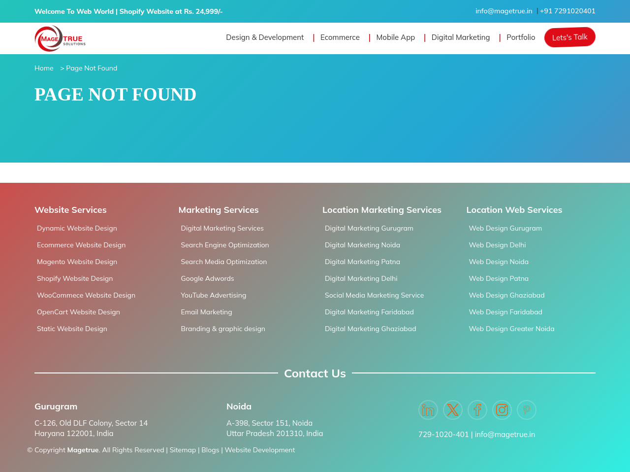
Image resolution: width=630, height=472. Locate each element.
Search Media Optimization (224, 261)
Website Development (260, 449)
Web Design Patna (499, 278)
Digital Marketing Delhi (361, 278)
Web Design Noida (499, 261)
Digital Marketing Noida (362, 244)
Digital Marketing (461, 37)
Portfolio (520, 37)
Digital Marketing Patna (362, 261)
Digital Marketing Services (222, 228)
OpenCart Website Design (78, 311)
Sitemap (183, 449)
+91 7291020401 (568, 10)
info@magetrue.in (504, 10)
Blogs (210, 449)
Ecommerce (340, 37)
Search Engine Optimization (225, 244)
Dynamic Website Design (77, 228)
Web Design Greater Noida (512, 328)
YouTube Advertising (214, 295)
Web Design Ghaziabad (507, 295)
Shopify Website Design (75, 278)
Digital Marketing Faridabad (369, 311)
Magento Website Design (77, 261)
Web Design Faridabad (505, 311)
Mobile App (395, 37)
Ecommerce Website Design (81, 244)
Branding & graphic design (223, 328)
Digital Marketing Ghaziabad (370, 328)
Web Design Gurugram (505, 228)
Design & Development (265, 37)
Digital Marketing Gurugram (369, 228)
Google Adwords (207, 278)
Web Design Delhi (497, 244)
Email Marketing (206, 311)
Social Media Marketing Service (374, 295)
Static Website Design (72, 328)
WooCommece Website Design (86, 295)
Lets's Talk (570, 37)
